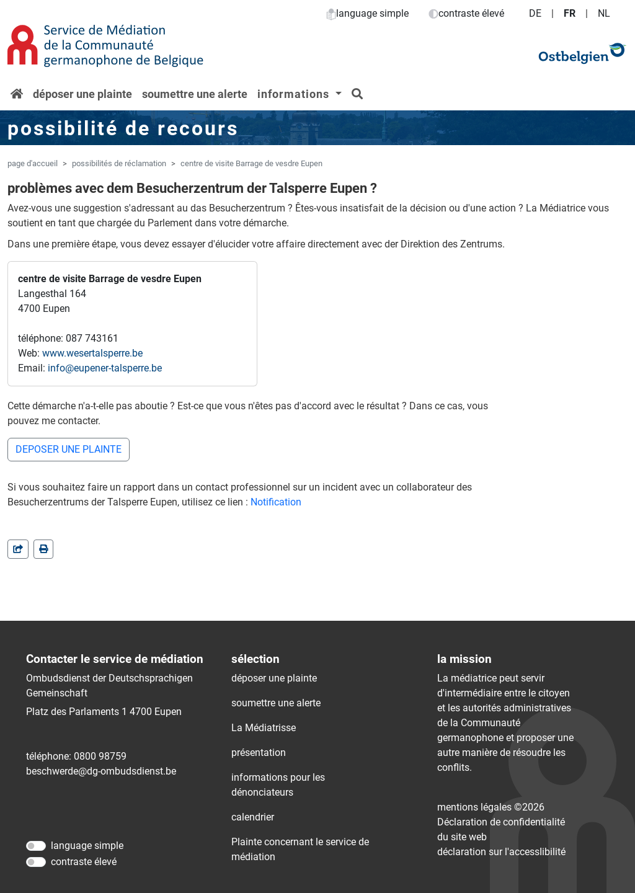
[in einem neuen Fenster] (43, 549)
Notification (276, 502)
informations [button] (294, 93)
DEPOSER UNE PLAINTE (69, 449)
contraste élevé (466, 13)
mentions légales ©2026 (490, 807)
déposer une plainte (82, 93)
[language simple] (36, 846)
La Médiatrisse (263, 728)
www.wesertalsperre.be (92, 353)
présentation (258, 752)
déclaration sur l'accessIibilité (501, 852)
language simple (367, 13)
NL (604, 13)
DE (535, 13)
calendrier (252, 817)
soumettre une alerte (194, 93)
